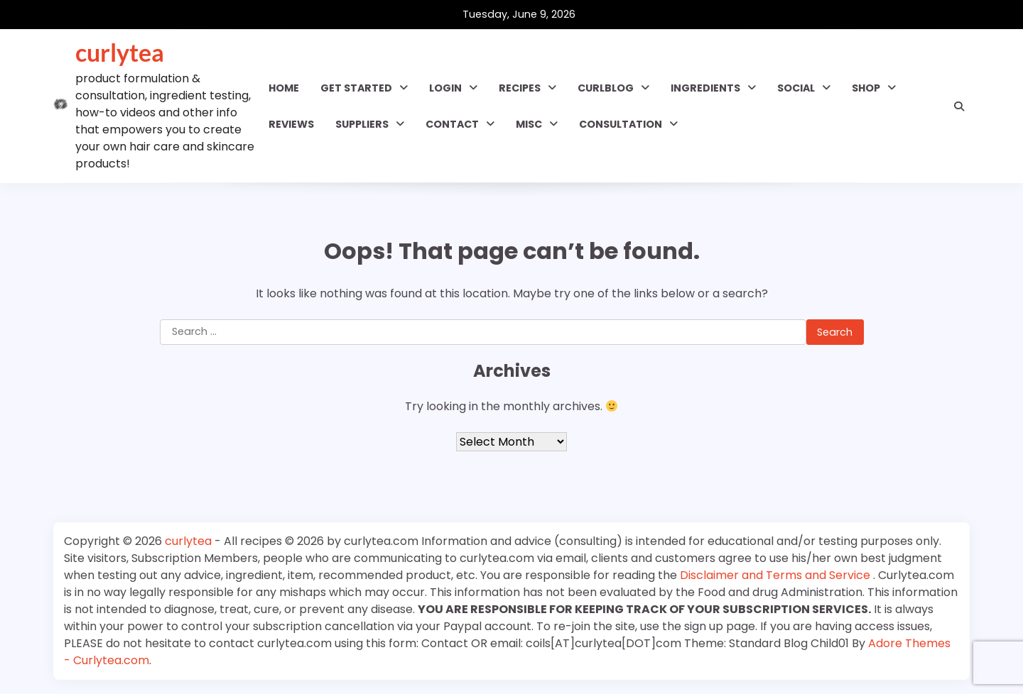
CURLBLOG (606, 88)
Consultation (620, 124)
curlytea (119, 52)
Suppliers (362, 124)
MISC (529, 124)
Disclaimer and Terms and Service (776, 575)
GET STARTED (356, 88)
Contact (452, 124)
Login (445, 88)
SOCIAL (796, 88)
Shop (866, 88)
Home (284, 88)
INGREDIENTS (705, 88)
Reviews (291, 124)
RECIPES (520, 88)
